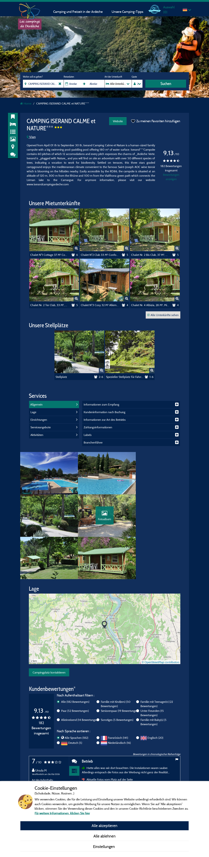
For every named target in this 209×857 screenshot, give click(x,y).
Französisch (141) (118, 697)
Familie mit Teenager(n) (156, 664)
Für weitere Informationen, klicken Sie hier (62, 813)
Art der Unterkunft (113, 76)
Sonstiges (117, 679)
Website (118, 121)
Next (176, 777)
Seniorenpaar (120, 670)
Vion (31, 137)
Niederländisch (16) (119, 702)
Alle (75, 661)
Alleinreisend (80, 679)
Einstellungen (104, 846)
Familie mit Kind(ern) (115, 664)
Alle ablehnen (104, 836)
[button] (104, 584)
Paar (75, 670)
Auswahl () (169, 9)
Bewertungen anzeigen (171, 177)
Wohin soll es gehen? (33, 76)
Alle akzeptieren (104, 825)
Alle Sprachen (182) (76, 697)
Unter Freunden (152, 673)
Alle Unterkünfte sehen (163, 315)
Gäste (134, 76)
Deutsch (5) (75, 702)
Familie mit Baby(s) (153, 682)
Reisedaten (69, 76)
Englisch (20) (155, 697)
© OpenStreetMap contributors (160, 621)
